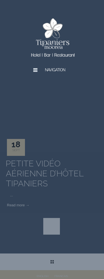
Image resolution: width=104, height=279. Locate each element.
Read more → (18, 205)
